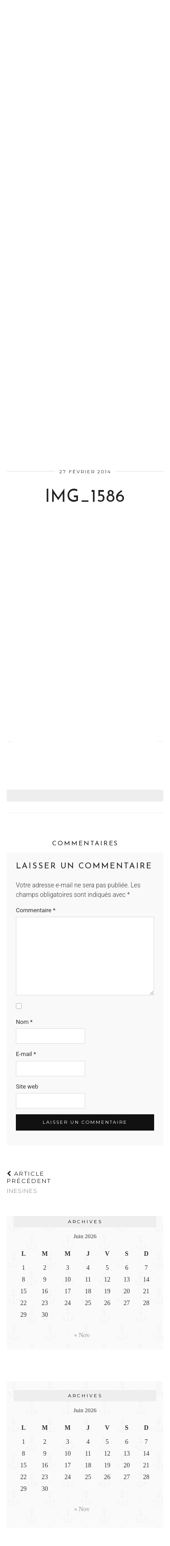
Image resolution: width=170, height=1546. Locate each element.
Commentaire (35, 910)
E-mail (26, 1054)
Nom (24, 1021)
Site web (27, 1086)
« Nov (82, 1335)
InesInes (46, 1182)
